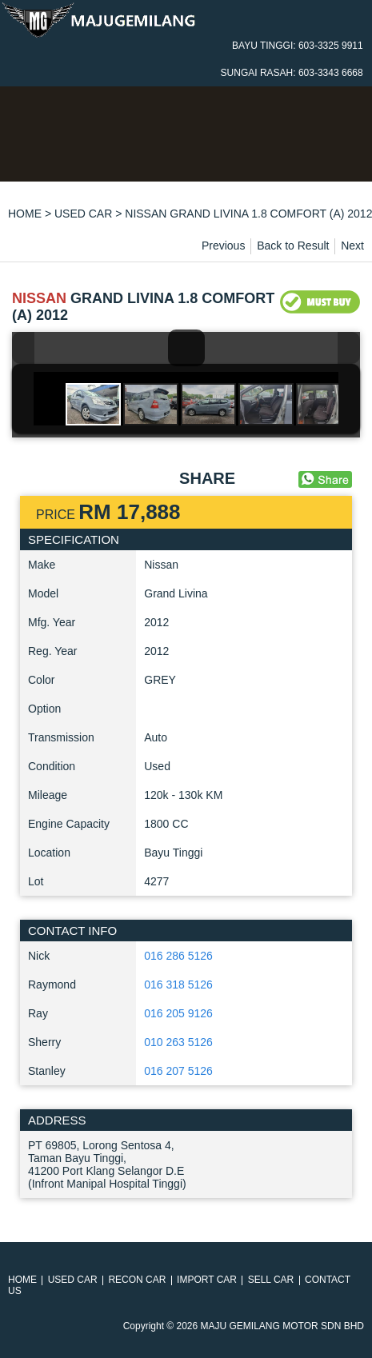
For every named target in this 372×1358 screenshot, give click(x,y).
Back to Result (293, 245)
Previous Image (23, 348)
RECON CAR (137, 1279)
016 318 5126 (178, 984)
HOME (25, 213)
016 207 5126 (178, 1070)
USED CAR (83, 213)
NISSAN (39, 298)
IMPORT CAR (207, 1279)
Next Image (349, 348)
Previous (223, 245)
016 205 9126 (178, 1013)
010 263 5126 (178, 1042)
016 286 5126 (178, 955)
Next (352, 245)
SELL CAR (271, 1279)
